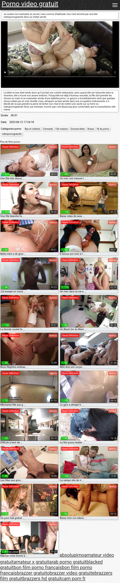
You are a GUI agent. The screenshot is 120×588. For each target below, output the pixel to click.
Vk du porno (103, 129)
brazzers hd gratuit (41, 578)
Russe (90, 129)
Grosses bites (77, 129)
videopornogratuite (11, 134)
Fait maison (62, 129)
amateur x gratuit (31, 562)
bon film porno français (37, 567)
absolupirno (72, 555)
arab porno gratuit (67, 562)
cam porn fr (73, 578)
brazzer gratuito (33, 573)
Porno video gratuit (30, 4)
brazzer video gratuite (72, 573)
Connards (48, 129)
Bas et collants (32, 129)
